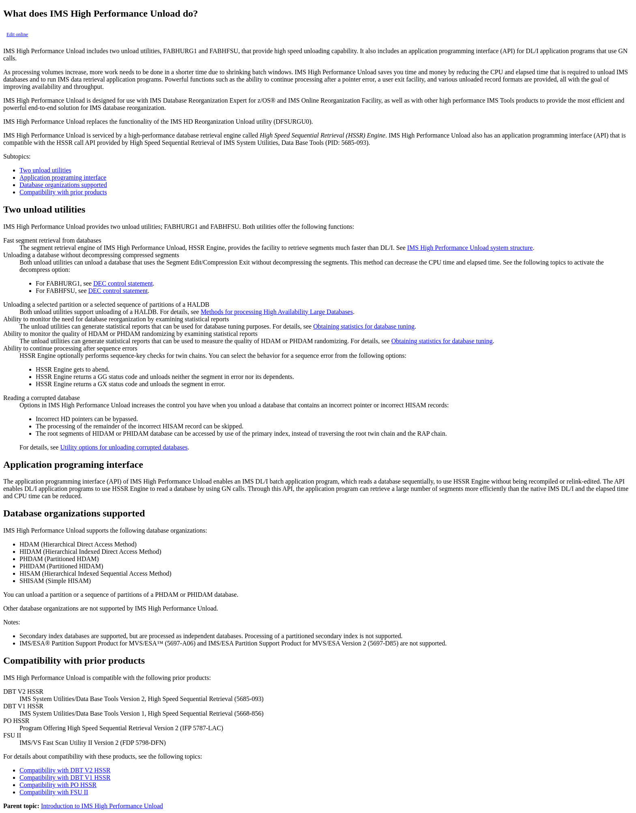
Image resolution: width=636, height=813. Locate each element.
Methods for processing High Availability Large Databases (277, 311)
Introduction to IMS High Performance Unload (102, 805)
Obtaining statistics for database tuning (364, 326)
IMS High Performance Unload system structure (470, 247)
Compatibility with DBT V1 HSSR (64, 777)
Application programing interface (62, 177)
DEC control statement (123, 283)
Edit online (17, 34)
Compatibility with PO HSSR (58, 784)
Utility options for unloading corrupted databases (123, 447)
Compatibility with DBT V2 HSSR (64, 770)
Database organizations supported (63, 184)
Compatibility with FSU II (53, 792)
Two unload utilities (45, 170)
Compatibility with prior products (63, 192)
